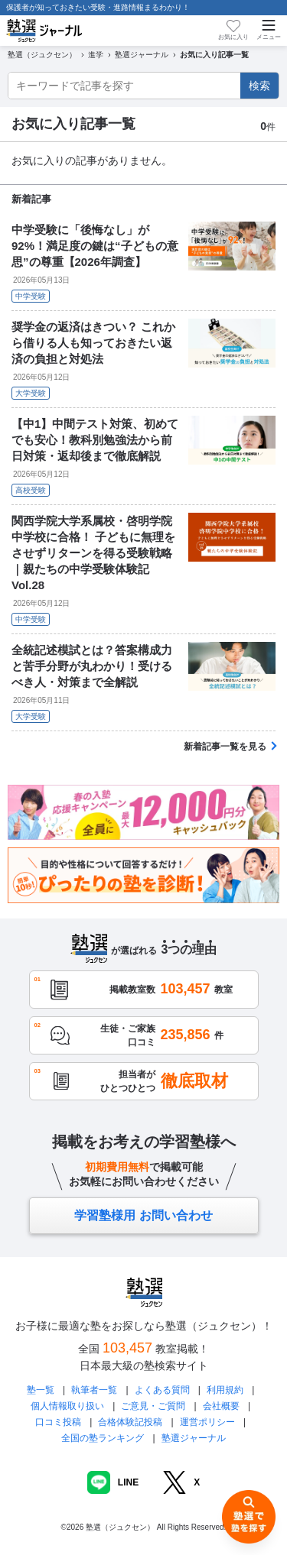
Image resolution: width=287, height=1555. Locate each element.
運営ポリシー (207, 1422)
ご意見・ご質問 (153, 1406)
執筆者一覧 (94, 1390)
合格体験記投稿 (130, 1422)
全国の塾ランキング (102, 1438)
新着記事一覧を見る (225, 746)
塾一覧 (40, 1390)
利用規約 (225, 1390)
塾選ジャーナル (193, 1438)
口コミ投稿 (58, 1422)
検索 (259, 85)
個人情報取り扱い (67, 1406)
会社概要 (221, 1406)
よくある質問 (162, 1390)
